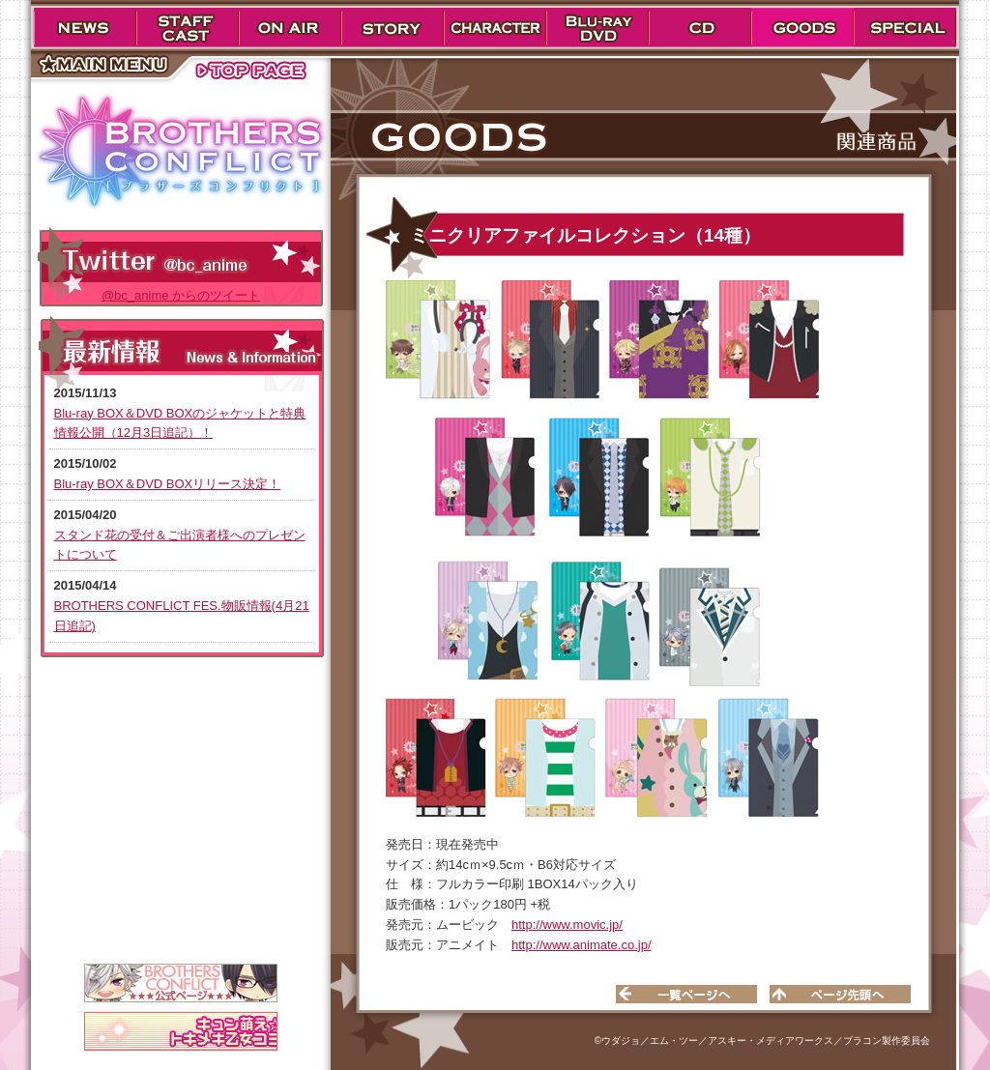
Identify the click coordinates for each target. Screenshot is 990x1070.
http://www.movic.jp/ (567, 924)
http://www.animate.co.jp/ (581, 945)
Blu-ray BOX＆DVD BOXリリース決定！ (167, 484)
